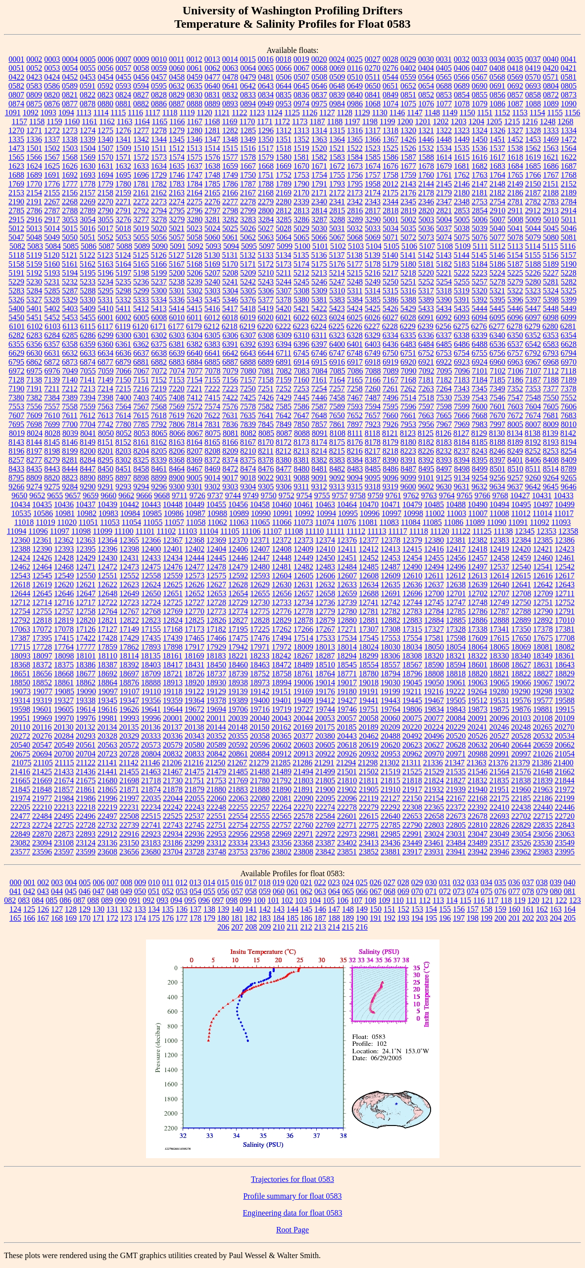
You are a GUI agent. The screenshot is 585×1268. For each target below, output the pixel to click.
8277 (34, 460)
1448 (444, 139)
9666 (144, 495)
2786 (34, 210)
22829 (521, 825)
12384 (521, 540)
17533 (325, 638)
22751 (216, 825)
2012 (390, 184)
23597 (64, 851)
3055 (105, 219)
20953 (390, 754)
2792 (141, 210)
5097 (267, 246)
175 (154, 918)
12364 (107, 540)
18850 (20, 682)
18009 (303, 647)
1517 (266, 148)
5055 (141, 237)
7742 (105, 424)
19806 (412, 709)
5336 (177, 299)
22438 (521, 807)
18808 (434, 673)
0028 (390, 59)
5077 (497, 237)
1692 (70, 175)
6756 (497, 353)
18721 (173, 673)
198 (473, 918)
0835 (284, 95)
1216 (529, 121)
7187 (533, 380)
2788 (70, 210)
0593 (123, 86)
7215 (123, 388)
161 (528, 909)
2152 (569, 184)
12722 (107, 602)
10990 (261, 513)
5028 (284, 228)
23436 (390, 843)
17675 (543, 638)
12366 (151, 540)
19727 (303, 709)
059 (265, 891)
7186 (515, 380)
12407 (260, 549)
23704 (173, 851)
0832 (230, 95)
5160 (52, 264)
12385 (543, 540)
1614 (444, 157)
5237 (159, 282)
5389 (426, 299)
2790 (105, 210)
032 (459, 882)
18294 (346, 656)
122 (561, 900)
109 (384, 900)
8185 (480, 442)
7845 (266, 424)
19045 (412, 682)
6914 (301, 362)
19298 (542, 691)
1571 (123, 157)
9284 (70, 486)
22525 (173, 816)
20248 (521, 727)
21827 (456, 780)
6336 (426, 335)
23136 (107, 843)
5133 (265, 255)
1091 (13, 112)
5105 (391, 246)
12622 (107, 584)
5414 (177, 308)
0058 (141, 68)
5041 (515, 228)
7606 (569, 406)
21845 (20, 789)
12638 (456, 584)
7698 (34, 424)
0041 (569, 59)
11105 (230, 531)
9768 (500, 495)
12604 (282, 575)
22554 (238, 816)
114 (451, 900)
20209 (390, 727)
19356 (151, 700)
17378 (543, 629)
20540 (20, 745)
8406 (533, 460)
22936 (194, 834)
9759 (376, 495)
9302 (212, 486)
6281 (568, 326)
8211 (265, 451)
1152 (502, 112)
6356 (34, 344)
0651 (390, 86)
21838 (521, 780)
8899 (159, 477)
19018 (369, 682)
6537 (515, 344)
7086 (355, 371)
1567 (52, 157)
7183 (462, 380)
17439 (173, 638)
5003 (426, 219)
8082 (248, 433)
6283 (34, 335)
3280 (194, 219)
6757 (515, 353)
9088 (301, 477)
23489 (478, 843)
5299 (141, 290)
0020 (319, 59)
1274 (88, 130)
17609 (478, 638)
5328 (52, 299)
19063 (478, 682)
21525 (412, 771)
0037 (533, 59)
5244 (284, 282)
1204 (476, 121)
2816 (355, 210)
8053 (141, 433)
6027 (390, 317)
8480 (301, 469)
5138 (354, 255)
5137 (336, 255)
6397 (319, 344)
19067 (543, 682)
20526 (478, 736)
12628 (238, 584)
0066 (284, 68)
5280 (533, 282)
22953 (216, 834)
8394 (462, 460)
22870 (42, 834)
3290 (373, 219)
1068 (373, 103)
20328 (107, 736)
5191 (16, 273)
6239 (426, 326)
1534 (444, 148)
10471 (390, 504)
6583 (551, 344)
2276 (212, 201)
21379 (520, 762)
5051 (88, 237)
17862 (129, 647)
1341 (123, 139)
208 (251, 927)
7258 (355, 388)
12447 (260, 558)
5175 (319, 264)
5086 (89, 246)
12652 (194, 593)
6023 (319, 317)
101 (273, 900)
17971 (260, 647)
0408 (497, 68)
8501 (497, 469)
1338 (70, 139)
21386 (542, 762)
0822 (88, 95)
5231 (52, 282)
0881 (123, 103)
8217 (373, 451)
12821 (107, 620)
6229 (408, 326)
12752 (565, 602)
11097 (59, 531)
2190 (16, 201)
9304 (248, 486)
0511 (372, 77)
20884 (260, 754)
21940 (478, 789)
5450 (16, 317)
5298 (123, 290)
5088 (124, 246)
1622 (569, 157)
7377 (551, 388)
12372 (282, 540)
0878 (88, 103)
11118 (418, 531)
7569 (177, 406)
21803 (303, 780)
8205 (159, 451)
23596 (42, 851)
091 (135, 900)
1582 (319, 157)
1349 (248, 139)
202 (528, 918)
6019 (248, 317)
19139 (238, 691)
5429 (408, 308)
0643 (266, 86)
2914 (569, 210)
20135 (129, 727)
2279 (266, 201)
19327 (64, 700)
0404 (426, 68)
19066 (521, 682)
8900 (177, 477)
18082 (565, 647)
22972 (325, 834)
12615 (521, 575)
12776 (282, 611)
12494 (434, 567)
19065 (499, 682)
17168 (173, 629)
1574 (177, 157)
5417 (230, 308)
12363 (86, 540)
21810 (347, 780)
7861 (337, 424)
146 (320, 909)
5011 (568, 219)
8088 (302, 433)
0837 (319, 95)
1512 (177, 148)
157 (473, 909)
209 (265, 927)
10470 (369, 504)
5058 (194, 237)
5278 (497, 282)
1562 (533, 148)
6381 (177, 344)
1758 (390, 175)
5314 (373, 290)
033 (473, 882)
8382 (319, 460)
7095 (444, 371)
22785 (390, 825)
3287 (319, 219)
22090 (303, 798)
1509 (123, 148)
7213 (88, 388)
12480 (260, 567)
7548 (533, 397)
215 (348, 927)
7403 (141, 397)
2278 (248, 201)
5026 (248, 228)
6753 (444, 353)
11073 (303, 522)
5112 (497, 246)
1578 (248, 157)
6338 (462, 335)
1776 (52, 184)
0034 (497, 59)
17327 (434, 629)
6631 (52, 353)
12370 (238, 540)
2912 (533, 210)
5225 (515, 273)
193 (403, 918)
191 (376, 918)
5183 (462, 264)
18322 (477, 656)
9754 (304, 495)
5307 (284, 290)
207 (237, 927)
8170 (266, 442)
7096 (462, 371)
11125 (482, 531)
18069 (521, 647)
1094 (66, 112)
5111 (480, 246)
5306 (266, 290)
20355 (238, 736)
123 (575, 900)
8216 (355, 451)
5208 (230, 273)
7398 (105, 397)
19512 (478, 700)
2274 (177, 201)
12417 (456, 549)
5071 (390, 237)
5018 (123, 228)
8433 (16, 469)
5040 (497, 228)
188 (334, 918)
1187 (317, 121)
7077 (195, 371)
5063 (266, 237)
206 (223, 927)
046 (85, 891)
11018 (24, 522)
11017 (564, 513)
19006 (303, 682)
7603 (515, 406)
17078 (64, 629)
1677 (408, 166)
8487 (408, 469)
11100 (124, 531)
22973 (347, 834)
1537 (497, 148)
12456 (456, 558)
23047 (478, 834)
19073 (21, 691)
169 (71, 918)
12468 (64, 567)
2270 (105, 201)
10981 (65, 513)
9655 (55, 495)
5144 (461, 255)
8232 (444, 451)
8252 (533, 451)
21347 (455, 762)
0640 (212, 86)
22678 (478, 816)
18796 (412, 673)
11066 (282, 522)
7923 (373, 424)
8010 (569, 424)
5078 (515, 237)
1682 (480, 166)
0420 (551, 68)
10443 (151, 504)
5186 (497, 264)
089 (107, 900)
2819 (408, 210)
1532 (426, 148)
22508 (129, 816)
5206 (194, 273)
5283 (16, 290)
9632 (480, 486)
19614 (86, 709)
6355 (16, 344)
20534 (565, 736)
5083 (35, 246)
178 (195, 918)
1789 (284, 184)
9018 (248, 477)
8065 (159, 433)
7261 (390, 388)
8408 (551, 460)
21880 (216, 789)
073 (459, 891)
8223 (408, 451)
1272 (52, 130)
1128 (344, 112)
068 (389, 891)
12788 (521, 611)
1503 (70, 148)
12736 (325, 602)
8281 (70, 460)
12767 (129, 611)
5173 (284, 264)
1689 (34, 175)
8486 (390, 469)
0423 (34, 77)
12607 (347, 575)
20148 (237, 727)
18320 (433, 656)
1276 (123, 130)
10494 (499, 504)
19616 (107, 709)
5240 (212, 282)
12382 (478, 540)
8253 (551, 451)
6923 (462, 362)
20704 (86, 754)
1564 (569, 148)
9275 (52, 486)
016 (237, 882)
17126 (86, 629)
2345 (408, 201)
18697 (129, 673)
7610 (52, 415)
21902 (347, 789)
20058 (369, 718)
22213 (64, 807)
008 (126, 882)
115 (465, 900)
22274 (325, 807)
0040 (551, 59)
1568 (70, 157)
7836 (230, 424)
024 (348, 882)
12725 (173, 602)
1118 (170, 112)
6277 (497, 326)
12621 (86, 584)
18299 (368, 656)
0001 (16, 59)
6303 (177, 335)
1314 (319, 130)
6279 (532, 326)
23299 (194, 843)
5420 (284, 308)
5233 (88, 282)
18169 (194, 656)
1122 (239, 112)
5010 (551, 219)
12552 (129, 575)
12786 (478, 611)
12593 (260, 575)
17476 (260, 638)
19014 (325, 682)
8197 (34, 451)
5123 (105, 255)
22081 (282, 798)
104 (315, 900)
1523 (373, 148)
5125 (140, 255)
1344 (159, 139)
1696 (141, 175)
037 (528, 882)
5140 (390, 255)
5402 (52, 308)
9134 (462, 477)
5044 (533, 228)
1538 (515, 148)
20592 (238, 745)
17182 (216, 629)
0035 (515, 59)
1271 (34, 130)
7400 (123, 397)
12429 (86, 558)
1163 (124, 121)
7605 (551, 406)
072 (445, 891)
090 (121, 900)
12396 (107, 549)
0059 (159, 68)
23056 (543, 834)
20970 (434, 754)
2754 (497, 201)
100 (259, 900)
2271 (123, 201)
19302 (564, 691)
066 (362, 891)
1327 (515, 130)
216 (362, 927)
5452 (52, 317)
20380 (325, 736)
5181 (426, 264)
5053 (123, 237)
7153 (177, 380)
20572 (129, 745)
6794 (569, 353)
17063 (20, 629)
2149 (515, 184)
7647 (301, 415)
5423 (337, 308)
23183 (151, 843)
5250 (390, 282)
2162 (159, 192)
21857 (64, 789)
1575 (194, 157)
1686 (551, 166)
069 (403, 891)
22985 (390, 834)
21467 (173, 771)
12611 (433, 575)
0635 (194, 86)
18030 (390, 647)
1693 (88, 175)
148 (348, 909)
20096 (499, 718)
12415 (412, 549)
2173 (355, 192)
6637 (141, 353)
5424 (355, 308)
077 (514, 891)
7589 (337, 406)
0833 (248, 95)
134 (154, 909)
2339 (301, 201)
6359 (88, 344)
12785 (456, 611)
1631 (105, 166)
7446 (319, 397)
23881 (390, 851)
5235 (123, 282)
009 (140, 882)
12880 (347, 620)
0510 (355, 77)
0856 (497, 95)
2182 (497, 192)
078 (528, 891)
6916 (337, 362)
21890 (282, 789)
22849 (20, 834)
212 (306, 927)
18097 (42, 656)
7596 (408, 406)
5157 (568, 255)
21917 (412, 789)
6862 (34, 362)
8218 (390, 451)
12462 (20, 567)
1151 (484, 112)
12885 (456, 620)
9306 (284, 486)
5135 (301, 255)
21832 (478, 780)
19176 (325, 691)
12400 (151, 549)
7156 (230, 380)
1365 (355, 139)
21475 (194, 771)
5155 (532, 255)
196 (445, 918)
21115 (64, 762)
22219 (107, 807)
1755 (337, 175)
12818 (42, 620)
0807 (16, 95)
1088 (533, 103)
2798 (230, 210)
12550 (86, 575)
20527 (499, 736)
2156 (70, 192)
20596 (260, 745)
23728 (194, 851)
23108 (64, 843)
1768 (569, 175)
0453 (88, 77)
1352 (301, 139)
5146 (497, 255)
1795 (355, 184)
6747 (337, 353)
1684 (515, 166)
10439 (107, 504)
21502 (369, 771)
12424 (20, 558)
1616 (480, 157)
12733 (282, 602)
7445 (301, 397)
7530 (444, 397)
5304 (230, 290)
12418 (478, 549)
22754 (238, 825)
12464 (42, 567)
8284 (88, 460)
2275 (194, 201)
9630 (444, 486)
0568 (497, 77)
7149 (105, 380)
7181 (426, 380)
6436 (390, 344)
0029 (408, 59)
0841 (373, 95)
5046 (569, 228)
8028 (52, 433)
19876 (521, 709)
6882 (159, 362)
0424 (52, 77)
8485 (373, 469)
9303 (230, 486)
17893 (151, 647)
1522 (355, 148)
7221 (194, 388)
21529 (434, 771)
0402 (408, 68)
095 (190, 900)
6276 (479, 326)
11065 (260, 522)
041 (15, 891)
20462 (369, 736)
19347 (129, 700)
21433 (64, 771)
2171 (319, 192)
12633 (347, 584)
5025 (230, 228)
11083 (389, 522)
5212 (301, 273)
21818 (412, 780)
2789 (88, 210)
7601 (497, 406)
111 (411, 900)
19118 (172, 691)
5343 (194, 299)
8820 (52, 477)
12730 (260, 602)
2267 (52, 201)
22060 (216, 798)
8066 (177, 433)
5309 (319, 290)
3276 (123, 219)
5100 (302, 246)
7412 (194, 397)
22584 (325, 816)
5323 (533, 290)
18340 (521, 656)
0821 (70, 95)
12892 (543, 620)
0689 (462, 86)
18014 (347, 647)
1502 (52, 148)
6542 (533, 344)
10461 (303, 504)
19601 (42, 709)
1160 (72, 121)
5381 (319, 299)
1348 (230, 139)
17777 (86, 647)
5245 (301, 282)
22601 (347, 816)
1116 (135, 112)
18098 (64, 656)
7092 (427, 371)
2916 (34, 219)
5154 (515, 255)
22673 (456, 816)
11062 (217, 522)
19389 (238, 700)
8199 (70, 451)
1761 (444, 175)
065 (348, 891)
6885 (212, 362)
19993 (129, 718)
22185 (521, 798)
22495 (64, 816)
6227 (372, 326)
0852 (426, 95)
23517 (499, 843)
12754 (20, 611)
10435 (42, 504)
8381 (301, 460)
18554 (369, 664)
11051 (88, 522)
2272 (141, 201)
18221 (237, 656)
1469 (551, 139)
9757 (340, 495)
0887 (177, 103)
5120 (51, 255)
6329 (373, 335)
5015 (70, 228)
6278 (515, 326)
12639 (478, 584)
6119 (122, 326)
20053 (325, 718)
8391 (408, 460)
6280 (550, 326)
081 (570, 891)
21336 (433, 762)
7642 (284, 415)
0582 (16, 86)
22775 (369, 825)
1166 (177, 121)
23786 (260, 851)
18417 (173, 664)
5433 (426, 308)
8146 (70, 442)
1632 (123, 166)
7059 (106, 371)
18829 (565, 673)
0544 (390, 77)
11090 (496, 522)
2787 (52, 210)
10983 (108, 513)
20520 (456, 736)
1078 (462, 103)
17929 (216, 647)
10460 (282, 504)
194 (417, 918)
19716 (260, 709)
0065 (266, 68)
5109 (463, 246)
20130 (63, 727)
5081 (569, 237)
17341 (499, 629)
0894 (248, 103)
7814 (194, 424)
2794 (159, 210)
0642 (248, 86)
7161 (319, 380)
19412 (325, 700)
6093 (462, 317)
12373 (303, 540)
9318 (373, 486)
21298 (368, 762)
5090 (160, 246)
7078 (213, 371)
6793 (551, 353)
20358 (260, 736)
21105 (42, 762)
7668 (480, 415)
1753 (301, 175)
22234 (151, 807)
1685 (533, 166)
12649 (129, 593)
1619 (533, 157)
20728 (129, 754)
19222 (455, 691)
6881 (141, 362)
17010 (565, 620)
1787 (248, 184)
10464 (347, 504)
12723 (129, 602)
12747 (456, 602)
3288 (337, 219)
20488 (390, 736)
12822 (129, 620)
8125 (426, 433)
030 (431, 882)
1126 (309, 112)
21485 (238, 771)
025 (362, 882)
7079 (231, 371)
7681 (551, 415)
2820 (426, 210)
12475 (151, 567)
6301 (141, 335)
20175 (325, 727)
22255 (238, 807)
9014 (212, 477)
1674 (373, 166)
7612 (88, 415)
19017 (347, 682)
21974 (20, 798)
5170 (230, 264)
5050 (70, 237)
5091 (178, 246)
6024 (337, 317)
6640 (194, 353)
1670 (301, 166)
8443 (52, 469)
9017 (230, 477)
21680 (107, 780)
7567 (141, 406)
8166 (230, 442)
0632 (177, 86)
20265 (542, 727)
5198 (141, 273)
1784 (194, 184)
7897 (355, 424)
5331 (105, 299)
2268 (70, 201)
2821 (444, 210)
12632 (325, 584)
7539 (462, 397)
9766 (482, 495)
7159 (284, 380)
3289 (355, 219)
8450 (105, 469)
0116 (354, 68)
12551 (107, 575)
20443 (347, 736)
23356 (282, 843)
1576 (212, 157)
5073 (426, 237)
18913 (173, 682)
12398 (129, 549)
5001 (390, 219)
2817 (373, 210)
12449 (303, 558)
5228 (569, 273)
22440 (543, 807)
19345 (107, 700)
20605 (325, 745)
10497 (543, 504)
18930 (216, 682)
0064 (248, 68)
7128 (16, 380)
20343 (194, 736)
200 (500, 918)
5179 (390, 264)
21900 (325, 789)
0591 (88, 86)
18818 (456, 673)
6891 (284, 362)
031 (445, 882)
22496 (86, 816)
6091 (426, 317)
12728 (216, 602)
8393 (444, 460)
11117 (397, 531)
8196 (16, 451)
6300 (123, 335)
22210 (42, 807)
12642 (543, 584)
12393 (64, 549)
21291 (324, 762)
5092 (195, 246)
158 (486, 909)
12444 (194, 558)
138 (209, 909)
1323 (462, 130)
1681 (462, 166)
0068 (319, 68)
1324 (480, 130)
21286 (302, 762)
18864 (107, 682)
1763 (480, 175)
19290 (521, 691)
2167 (248, 192)
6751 (408, 353)
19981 (107, 718)
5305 (248, 290)
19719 (282, 709)
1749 (230, 175)
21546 (478, 771)
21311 (411, 762)
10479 (412, 504)
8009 (551, 424)
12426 (42, 558)
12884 (434, 620)
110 (397, 900)
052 (168, 891)
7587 (319, 406)
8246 (497, 451)
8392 (426, 460)
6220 (265, 326)
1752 (284, 175)
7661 (408, 415)
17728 (42, 647)
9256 (497, 477)
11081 (367, 522)
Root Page (292, 1229)
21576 (521, 771)
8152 (123, 442)
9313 (337, 486)
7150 (123, 380)
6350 (515, 335)
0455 (123, 77)
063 (320, 891)
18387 (107, 664)
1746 (177, 175)
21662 (565, 771)
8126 (443, 433)
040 (570, 882)
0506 (284, 77)
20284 (64, 736)
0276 (390, 68)
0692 (515, 86)
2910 (497, 210)
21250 (215, 762)
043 (43, 891)
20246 (499, 727)
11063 (238, 522)
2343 (373, 201)
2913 (551, 210)
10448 (173, 504)
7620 (194, 415)
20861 (238, 754)
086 (65, 900)
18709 (151, 673)
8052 (124, 433)
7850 (301, 424)
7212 (70, 388)
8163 (177, 442)
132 (126, 909)
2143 (408, 184)
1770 (34, 184)
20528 (521, 736)
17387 (20, 638)
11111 (335, 531)
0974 (301, 103)
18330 (499, 656)
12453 (390, 558)
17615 (499, 638)
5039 (480, 228)
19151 (282, 691)
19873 (478, 709)
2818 (390, 210)
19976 (86, 718)
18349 (542, 656)
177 (182, 918)
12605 (303, 575)
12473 (129, 567)
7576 (230, 406)
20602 (282, 745)
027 (389, 882)
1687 (569, 166)
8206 (177, 451)
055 (209, 891)
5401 (34, 308)
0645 (301, 86)
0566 (462, 77)
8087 (284, 433)
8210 (248, 451)
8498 (462, 469)
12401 (173, 549)
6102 (35, 326)
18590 (434, 664)
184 (279, 918)
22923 (151, 834)
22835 (543, 825)
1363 (319, 139)
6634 (105, 353)
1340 (105, 139)
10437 (86, 504)
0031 (444, 59)
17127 (107, 629)
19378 (216, 700)
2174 (373, 192)
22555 (260, 816)
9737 (215, 495)
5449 (569, 308)
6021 (284, 317)
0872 (551, 95)
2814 (319, 210)
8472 (230, 469)
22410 (499, 807)
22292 (390, 807)
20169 (303, 727)
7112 (551, 371)
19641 (151, 709)
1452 (515, 139)
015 (223, 882)
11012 (521, 513)
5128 (194, 255)
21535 (456, 771)
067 (376, 891)
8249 (515, 451)
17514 (303, 638)
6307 (248, 335)
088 (93, 900)
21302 (389, 762)
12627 (216, 584)
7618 (159, 415)
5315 (390, 290)
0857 (515, 95)
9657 (73, 495)
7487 (373, 397)
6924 (480, 362)
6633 (88, 353)
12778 (303, 611)
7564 (123, 406)
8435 (34, 469)
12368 (194, 540)
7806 (177, 424)
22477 (20, 816)
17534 (347, 638)
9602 (426, 486)
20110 (20, 727)
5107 (427, 246)
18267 (303, 656)
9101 (426, 477)
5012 (16, 228)
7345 (480, 388)
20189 (368, 727)
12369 (216, 540)
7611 (69, 415)
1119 (187, 112)
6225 (336, 326)
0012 (194, 59)
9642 (533, 486)
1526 (408, 148)
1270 (16, 130)
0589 (70, 86)
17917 (194, 647)
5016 (88, 228)
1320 (408, 130)
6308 (266, 335)
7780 (123, 424)
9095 (373, 477)
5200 (177, 273)
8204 (141, 451)
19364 (194, 700)
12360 (20, 540)
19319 (42, 700)
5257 (480, 282)
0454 (105, 77)
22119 (368, 798)
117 (492, 900)
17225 (260, 629)
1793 (337, 184)
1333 (551, 130)
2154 (34, 192)
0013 (212, 59)
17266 (303, 629)
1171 (264, 121)
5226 (533, 273)
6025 (355, 317)
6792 (533, 353)
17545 (369, 638)
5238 (177, 282)
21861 (86, 789)
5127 (176, 255)
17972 (282, 647)
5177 (355, 264)
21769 (238, 780)
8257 (16, 460)
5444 (480, 308)
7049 (70, 371)
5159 (34, 264)
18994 (282, 682)
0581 (569, 77)
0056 (105, 68)
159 (500, 909)
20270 (564, 727)
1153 (520, 112)
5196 (105, 273)
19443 (390, 700)
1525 (390, 148)
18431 (194, 664)
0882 (141, 103)
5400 (16, 308)
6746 (319, 353)
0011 (176, 59)
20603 (303, 745)
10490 (478, 504)
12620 (64, 584)
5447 (533, 308)
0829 (177, 95)
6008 (159, 317)
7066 (124, 371)
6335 (408, 335)
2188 (551, 192)
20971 (456, 754)
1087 (515, 103)
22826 (499, 825)
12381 (456, 540)
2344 (390, 201)
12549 (64, 575)
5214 (337, 273)
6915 (319, 362)
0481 (266, 77)
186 (306, 918)
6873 (70, 362)
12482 (303, 567)
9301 (194, 486)
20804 (151, 754)
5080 (551, 237)
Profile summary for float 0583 (292, 1196)
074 (473, 891)
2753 (480, 201)
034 (486, 882)
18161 (172, 656)
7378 (569, 388)
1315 (337, 130)
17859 (107, 647)
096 (204, 900)
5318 (444, 290)
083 (24, 900)
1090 (569, 103)
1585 (373, 157)
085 (51, 900)
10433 (564, 495)
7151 (141, 380)
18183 (216, 656)
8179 (390, 442)
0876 (52, 103)
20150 (259, 727)
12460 (543, 558)
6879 (123, 362)
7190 (16, 388)
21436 (86, 771)
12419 (499, 549)
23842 (325, 851)
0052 (34, 68)
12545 (42, 575)
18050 (434, 647)
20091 (478, 718)
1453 (533, 139)
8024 (35, 433)
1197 (352, 121)
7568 (159, 406)
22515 (151, 816)
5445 (497, 308)
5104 (374, 246)
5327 (34, 299)
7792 (159, 424)
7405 (159, 397)
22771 (347, 825)
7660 (390, 415)
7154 (194, 380)
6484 (426, 344)
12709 (543, 593)
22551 (216, 816)
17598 (456, 638)
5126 (158, 255)
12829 (282, 620)
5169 (212, 264)
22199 (565, 798)
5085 (71, 246)
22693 (499, 816)
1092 (31, 112)
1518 (284, 148)
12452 (369, 558)
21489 (282, 771)
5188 (533, 264)
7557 (52, 406)
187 (320, 918)
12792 (20, 620)
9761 (393, 495)
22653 (412, 816)
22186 (543, 798)
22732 (107, 825)
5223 (480, 273)
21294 (346, 762)
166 (29, 918)
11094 (16, 531)
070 (417, 891)
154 (431, 909)
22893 (86, 834)
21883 (238, 789)
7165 (355, 380)
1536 (480, 148)
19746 (347, 709)
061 (292, 891)
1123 (257, 112)
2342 (355, 201)
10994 (326, 513)
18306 (390, 656)
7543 (480, 397)
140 (237, 909)
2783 (551, 201)
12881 (369, 620)
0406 (462, 68)
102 (287, 900)
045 (71, 891)
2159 (123, 192)
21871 (129, 789)
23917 (412, 851)
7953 (408, 424)
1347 (212, 139)
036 (514, 882)
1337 (52, 139)
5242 (248, 282)
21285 (281, 762)
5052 (105, 237)
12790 (543, 611)
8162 (159, 442)
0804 (551, 86)
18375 (64, 664)
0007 (123, 59)
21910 (390, 789)
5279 (515, 282)
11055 (152, 522)
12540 (521, 567)
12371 (260, 540)
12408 (282, 549)
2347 (444, 201)
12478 (216, 567)
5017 (105, 228)
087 (79, 900)
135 (168, 909)
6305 (212, 335)
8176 (355, 442)
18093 (21, 656)
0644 (284, 86)
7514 (408, 397)
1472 (569, 139)
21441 (107, 771)
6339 (480, 335)
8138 (532, 433)
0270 (373, 68)
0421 (569, 68)
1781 (141, 184)
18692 (107, 673)
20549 (64, 745)
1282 (230, 130)
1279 (177, 130)
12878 (303, 620)
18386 (86, 664)
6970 (569, 362)
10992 (304, 513)
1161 (89, 121)
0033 (480, 59)
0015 (248, 59)
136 (182, 909)
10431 (542, 495)
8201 (105, 451)
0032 (462, 59)
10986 (174, 513)
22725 (64, 825)
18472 (282, 664)
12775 (260, 611)
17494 (282, 638)
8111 (355, 433)
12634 (369, 584)
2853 (462, 210)
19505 (456, 700)
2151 (551, 184)
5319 (462, 290)
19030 (390, 682)
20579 (173, 745)
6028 (408, 317)
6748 (355, 353)
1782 (159, 184)
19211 (412, 691)
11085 (431, 522)
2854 (480, 210)
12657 (303, 593)
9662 (126, 495)
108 (370, 900)
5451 (34, 317)
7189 (569, 380)
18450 (216, 664)
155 (445, 909)
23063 (565, 834)
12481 (282, 567)
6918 (373, 362)
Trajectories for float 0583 (292, 1179)
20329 (129, 736)
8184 (462, 442)
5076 (480, 237)
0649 (355, 86)
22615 (369, 816)
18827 (543, 673)
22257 (260, 807)
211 (292, 927)
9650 (19, 495)
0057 (123, 68)
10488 (456, 504)
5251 (408, 282)
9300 (177, 486)
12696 (412, 593)
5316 (408, 290)
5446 (515, 308)
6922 (444, 362)
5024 (212, 228)
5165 (141, 264)
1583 (337, 157)
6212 (212, 326)
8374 (230, 460)
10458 (260, 504)
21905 (369, 789)
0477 (212, 77)
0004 (70, 59)
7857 (319, 424)
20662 (565, 745)
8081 (231, 433)
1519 (301, 148)
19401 (282, 700)
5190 (569, 264)
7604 (533, 406)
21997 (129, 798)
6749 (373, 353)
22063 (238, 798)
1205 (494, 121)
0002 (34, 59)
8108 (337, 433)
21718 (151, 780)
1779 (105, 184)
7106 (516, 371)
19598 (20, 709)
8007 (533, 424)
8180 (408, 442)
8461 (159, 469)
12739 (347, 602)
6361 (123, 344)
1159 (54, 121)
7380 (16, 397)
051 (154, 891)
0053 (52, 68)
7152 (159, 380)
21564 (499, 771)
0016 (266, 59)
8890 (88, 477)
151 (389, 909)
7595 (390, 406)
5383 (337, 299)
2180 (462, 192)
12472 (107, 567)
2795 (177, 210)
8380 (284, 460)
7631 (230, 415)
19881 (543, 709)
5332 (123, 299)
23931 (434, 851)
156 (459, 909)
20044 (303, 718)
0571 (551, 77)
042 (29, 891)
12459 (521, 558)
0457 (159, 77)
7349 (497, 388)
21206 (172, 762)
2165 (212, 192)
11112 (355, 531)
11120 (439, 531)
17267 (325, 629)
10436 (64, 504)
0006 (105, 59)
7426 (266, 397)
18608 (499, 664)
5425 (373, 308)
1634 (159, 166)
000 (15, 882)
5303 (212, 290)
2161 (141, 192)
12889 (521, 620)
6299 (105, 335)
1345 (177, 139)
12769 (173, 611)
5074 (444, 237)
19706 (238, 709)
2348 (462, 201)
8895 (105, 477)
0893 (230, 103)
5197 (123, 273)
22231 (129, 807)
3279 (177, 219)
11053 (109, 522)
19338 (86, 700)
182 (251, 918)
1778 (88, 184)
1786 (230, 184)
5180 (408, 264)
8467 (194, 469)
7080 (248, 371)
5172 (266, 264)
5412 (141, 308)
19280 (499, 691)
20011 (216, 718)
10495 (521, 504)
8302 (123, 460)
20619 (369, 745)
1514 (212, 148)
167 (43, 918)
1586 (390, 157)
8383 (337, 460)
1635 (177, 166)
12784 (434, 611)
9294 (141, 486)
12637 (434, 584)
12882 (390, 620)
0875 (34, 103)
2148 (497, 184)
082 (10, 900)
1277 (141, 130)
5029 (301, 228)
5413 (159, 308)
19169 (303, 691)
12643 (565, 584)
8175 (337, 442)
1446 (426, 139)
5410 (105, 308)
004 (71, 882)
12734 (303, 602)
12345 (525, 531)
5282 (569, 282)
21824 (434, 780)
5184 (480, 264)
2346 (426, 201)
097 (218, 900)
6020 (266, 317)
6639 (177, 353)
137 (195, 909)
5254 (444, 282)
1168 (212, 121)
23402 (347, 843)
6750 (390, 353)
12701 (456, 593)
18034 (412, 647)
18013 (325, 647)
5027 (266, 228)
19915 (565, 709)
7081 (266, 371)
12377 (369, 540)
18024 (369, 647)
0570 (533, 77)
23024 (434, 834)
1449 (462, 139)
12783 (412, 611)
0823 (105, 95)
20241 (477, 727)
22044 (173, 798)
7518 (426, 397)
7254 (319, 388)
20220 (412, 727)
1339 (88, 139)
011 (167, 882)
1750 (248, 175)
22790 (412, 825)
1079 (480, 103)
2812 (284, 210)
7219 (159, 388)
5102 (338, 246)
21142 (128, 762)
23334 (238, 843)
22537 (194, 816)
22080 (260, 798)
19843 (456, 709)
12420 (521, 549)
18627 (521, 664)
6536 (497, 344)
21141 (107, 762)
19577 (543, 700)
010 (154, 882)
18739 (238, 673)
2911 (515, 210)
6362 (141, 344)
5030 (319, 228)
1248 (547, 121)
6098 (551, 317)
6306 (230, 335)
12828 (260, 620)
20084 (456, 718)
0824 (123, 95)
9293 (123, 486)
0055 (88, 68)
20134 (107, 727)
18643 (565, 664)
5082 (17, 246)
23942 (478, 851)
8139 (550, 433)
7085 (337, 371)
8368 (177, 460)
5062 (248, 237)
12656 (282, 593)
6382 (194, 344)
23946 (499, 851)
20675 (20, 754)
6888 (248, 362)
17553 (390, 638)
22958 (260, 834)
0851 (408, 95)
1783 (177, 184)
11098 (81, 531)
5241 (230, 282)
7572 (194, 406)
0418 (515, 68)
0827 (141, 95)
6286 (88, 335)
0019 (301, 59)
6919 (390, 362)
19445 (412, 700)
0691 (497, 86)
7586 (301, 406)
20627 (434, 745)
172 (112, 918)
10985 (152, 513)
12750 (521, 602)
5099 (284, 246)
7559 (88, 406)
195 (431, 918)
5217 (390, 273)
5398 (551, 299)
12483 (325, 567)
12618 (20, 584)
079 (542, 891)
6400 (337, 344)
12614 (499, 575)
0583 (34, 86)
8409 (569, 460)
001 (29, 882)
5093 (213, 246)
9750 (269, 495)
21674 (64, 780)
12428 (64, 558)
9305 (266, 486)
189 (348, 918)
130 (98, 909)
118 (506, 900)
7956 (426, 424)
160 (514, 909)
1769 (16, 184)
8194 (569, 442)
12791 (565, 611)
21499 (325, 771)
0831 (212, 95)
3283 (248, 219)
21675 (86, 780)
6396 (301, 344)
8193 (551, 442)
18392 (129, 664)
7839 (248, 424)
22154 (434, 798)
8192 (533, 442)
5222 (462, 273)
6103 (52, 326)
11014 (542, 513)
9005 (194, 477)
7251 (266, 388)
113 (438, 900)
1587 (408, 157)
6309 (284, 335)
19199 (390, 691)
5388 (408, 299)
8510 (515, 469)
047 (98, 891)
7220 (177, 388)
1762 (462, 175)
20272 (20, 736)
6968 (551, 362)
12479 (238, 567)
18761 (303, 673)
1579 (266, 157)
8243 (480, 451)
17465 (194, 638)
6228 (390, 326)
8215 (337, 451)
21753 (216, 780)
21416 (20, 771)
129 (85, 909)
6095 (497, 317)
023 (334, 882)
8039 (70, 433)
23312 (216, 843)
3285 (284, 219)
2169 (284, 192)
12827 (238, 620)
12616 (543, 575)
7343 (462, 388)
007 (112, 882)
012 (182, 882)
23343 (260, 843)
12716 (64, 602)
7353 (533, 388)
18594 (456, 664)
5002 (408, 219)
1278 (159, 130)
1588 (426, 157)
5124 (123, 255)
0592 (105, 86)
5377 (266, 299)
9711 (179, 495)
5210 (266, 273)
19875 (499, 709)
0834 (266, 95)
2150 (533, 184)
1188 (334, 121)
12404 (216, 549)
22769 (325, 825)
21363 (477, 762)
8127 (461, 433)
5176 (337, 264)
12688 (369, 593)
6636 (123, 353)
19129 (216, 691)
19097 (108, 691)
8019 (17, 433)
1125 (291, 112)
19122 (194, 691)
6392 (248, 344)
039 (556, 882)
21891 (303, 789)
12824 (173, 620)
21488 (260, 771)
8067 (195, 433)
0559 (408, 77)
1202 (440, 121)
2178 (426, 192)
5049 (52, 237)
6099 (569, 317)
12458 (499, 558)
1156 (572, 112)
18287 (325, 656)
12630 (282, 584)
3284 (266, 219)
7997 (497, 424)
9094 (355, 477)
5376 (248, 299)
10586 (43, 513)
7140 (70, 380)
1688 (16, 175)
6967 (533, 362)
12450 (325, 558)
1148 (432, 112)
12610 (412, 575)
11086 (453, 522)
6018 (230, 317)
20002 (194, 718)
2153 (16, 192)
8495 (426, 469)
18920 (194, 682)
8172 (284, 442)
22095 (325, 798)
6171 (158, 326)
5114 (532, 246)
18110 (107, 656)
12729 (238, 602)
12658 (325, 593)
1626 (70, 166)
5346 (230, 299)
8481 (319, 469)
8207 (194, 451)
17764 (64, 647)
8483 (355, 469)
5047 (16, 237)
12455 (434, 558)
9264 (551, 477)
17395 (42, 638)
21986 (86, 798)
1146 (397, 112)
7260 (373, 388)
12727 (194, 602)
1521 (337, 148)
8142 (568, 433)
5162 (88, 264)
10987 (195, 513)
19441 (369, 700)
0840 (355, 95)
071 (431, 891)
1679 (444, 166)
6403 (373, 344)
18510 (325, 664)
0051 (16, 68)
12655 (260, 593)
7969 (462, 424)
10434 (20, 504)
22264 (282, 807)
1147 (414, 112)
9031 (284, 477)
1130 (379, 112)
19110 (151, 691)
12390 (42, 549)
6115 (88, 326)
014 (209, 882)
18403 (151, 664)
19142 (260, 691)
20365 (282, 736)
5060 (212, 237)
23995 (565, 851)
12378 (390, 540)
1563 (551, 148)
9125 (444, 477)
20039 (238, 718)
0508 (319, 77)
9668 (162, 495)
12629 (260, 584)
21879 (194, 789)
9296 (159, 486)
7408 (177, 397)
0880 (105, 103)
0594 (141, 86)
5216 (373, 273)
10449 (194, 504)
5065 (301, 237)
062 (306, 891)
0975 (319, 103)
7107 (533, 371)
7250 (248, 388)
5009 (533, 219)
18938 (238, 682)
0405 (444, 68)
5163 (105, 264)
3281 (212, 219)
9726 (197, 495)
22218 (86, 807)
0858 (533, 95)
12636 (412, 584)
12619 (42, 584)
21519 (390, 771)
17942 (238, 647)
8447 (88, 469)
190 (362, 918)
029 (417, 882)
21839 (543, 780)
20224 (433, 727)
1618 (515, 157)
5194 (70, 273)
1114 (101, 112)
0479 (248, 77)
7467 (355, 397)
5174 (301, 264)
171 (98, 918)
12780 (347, 611)
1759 (408, 175)
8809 (34, 477)
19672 (194, 709)
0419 (533, 68)
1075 (408, 103)
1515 (230, 148)
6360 (105, 344)
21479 (216, 771)
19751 (369, 709)
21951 (499, 789)
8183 (444, 442)
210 (279, 927)
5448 (551, 308)
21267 (237, 762)
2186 (515, 192)
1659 (230, 166)
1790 (301, 184)
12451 (347, 558)
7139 (52, 380)
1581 (301, 157)
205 (570, 918)
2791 (123, 210)
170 (85, 918)
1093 (48, 112)
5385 (373, 299)
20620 (390, 745)
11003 (456, 513)
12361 (42, 540)
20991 (499, 754)
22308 (412, 807)
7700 (70, 424)
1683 (497, 166)
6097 (533, 317)
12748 (478, 602)
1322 (444, 130)
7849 (284, 424)
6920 (408, 362)
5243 (266, 282)
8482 (337, 469)
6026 (373, 317)
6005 (141, 317)
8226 (426, 451)
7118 (568, 371)
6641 (212, 353)
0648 (337, 86)
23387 (325, 843)
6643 (248, 353)
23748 (216, 851)
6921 (426, 362)
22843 (565, 825)
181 (237, 918)
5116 (568, 246)
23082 (20, 843)
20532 (543, 736)
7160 (301, 380)
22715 (543, 816)
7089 (391, 371)
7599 (462, 406)
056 (223, 891)
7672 (515, 415)
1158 (37, 121)
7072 (159, 371)
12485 (369, 567)
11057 (174, 522)
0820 (52, 95)
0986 (355, 103)
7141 (88, 380)
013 (195, 882)
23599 (86, 851)
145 (306, 909)
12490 (412, 567)
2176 (408, 192)
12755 (42, 611)
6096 (515, 317)
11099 (102, 531)
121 (547, 900)
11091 (518, 522)
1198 (370, 121)
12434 (173, 558)
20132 (85, 727)
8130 (497, 433)
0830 (194, 95)
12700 (434, 593)
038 (542, 882)
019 (279, 882)
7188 (551, 380)
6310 (301, 335)
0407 (480, 68)
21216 (193, 762)
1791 (319, 184)
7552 (569, 397)
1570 (105, 157)
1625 (52, 166)
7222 (212, 388)
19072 (565, 682)
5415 (194, 308)
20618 (347, 745)
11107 (272, 531)
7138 (34, 380)
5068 (355, 237)
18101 (86, 656)
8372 (212, 460)
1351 (284, 139)
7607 (16, 415)
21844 (565, 780)
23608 (107, 851)
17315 (412, 629)
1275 (105, 130)
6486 (462, 344)
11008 (499, 513)
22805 (456, 825)
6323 (337, 335)
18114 (129, 656)
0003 (52, 59)
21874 (151, 789)
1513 (194, 148)
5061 (230, 237)
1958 (373, 184)
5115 (550, 246)
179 (209, 918)
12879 (325, 620)
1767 (551, 175)
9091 (319, 477)
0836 (301, 95)
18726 (194, 673)
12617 (565, 575)
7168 (408, 380)
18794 (390, 673)
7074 (177, 371)
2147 (480, 184)
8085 (266, 433)
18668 (64, 673)
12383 (499, 540)
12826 (216, 620)
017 (251, 882)
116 (479, 900)
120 (533, 900)
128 (71, 909)
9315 (355, 486)
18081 (543, 647)
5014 (52, 228)
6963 (515, 362)
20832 (173, 754)
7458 (337, 397)
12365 (129, 540)
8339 (159, 460)
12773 (216, 611)
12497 (478, 567)
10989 (239, 513)
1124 (274, 112)
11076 (346, 522)
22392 (478, 807)
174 (140, 918)
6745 (301, 353)
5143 (443, 255)
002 (43, 882)
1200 (405, 121)
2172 (337, 192)
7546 (497, 397)
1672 (337, 166)
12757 (64, 611)
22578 (303, 816)
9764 (447, 495)
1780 (123, 184)
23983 (543, 851)
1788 (266, 184)
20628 (456, 745)
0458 (177, 77)
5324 (551, 290)
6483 (408, 344)
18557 (390, 664)
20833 (194, 754)
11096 (38, 531)
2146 (462, 184)
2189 (569, 192)
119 (519, 900)
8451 (123, 469)
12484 (347, 567)
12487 (390, 567)
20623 (412, 745)
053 (182, 891)
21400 (564, 762)
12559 (173, 575)
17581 (434, 638)
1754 (319, 175)
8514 (551, 469)
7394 (88, 397)
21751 (194, 780)
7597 (426, 406)
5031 (337, 228)
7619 (177, 415)
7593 (355, 406)
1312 (284, 130)
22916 (129, 834)
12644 (20, 593)
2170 (301, 192)
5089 (142, 246)
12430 (107, 558)
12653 (216, 593)
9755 (322, 495)
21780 (260, 780)
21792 (282, 780)
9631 (462, 486)
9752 (286, 495)
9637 (515, 486)
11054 (131, 522)
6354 (569, 335)
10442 (129, 504)
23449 (412, 843)
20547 (42, 745)
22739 (129, 825)
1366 (373, 139)
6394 (284, 344)
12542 (565, 567)
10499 (565, 504)
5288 (88, 290)
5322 (515, 290)
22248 (216, 807)
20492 (412, 736)
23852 (369, 851)
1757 (373, 175)
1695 (123, 175)
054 (195, 891)
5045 (551, 228)
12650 (151, 593)
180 (223, 918)
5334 (159, 299)
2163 (177, 192)
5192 (34, 273)
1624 (34, 166)
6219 (247, 326)
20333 (151, 736)
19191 (369, 691)
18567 (412, 664)
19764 (390, 709)
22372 (456, 807)
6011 (194, 317)
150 (376, 909)
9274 (34, 486)
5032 (355, 228)
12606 (325, 575)
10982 (87, 513)
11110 (314, 531)
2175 (390, 192)
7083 (302, 371)
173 (126, 918)
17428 (107, 638)
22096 (347, 798)
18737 (216, 673)
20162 (281, 727)
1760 (426, 175)
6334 (390, 335)
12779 (325, 611)
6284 (52, 335)
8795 (16, 477)
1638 (212, 166)
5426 (390, 308)
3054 (88, 219)
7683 (569, 415)
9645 (551, 486)
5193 (52, 273)
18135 (150, 656)
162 (542, 909)
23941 (456, 851)
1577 (230, 157)
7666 (462, 415)
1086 (497, 103)
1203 (458, 121)
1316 (355, 130)
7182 (444, 380)
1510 (141, 148)
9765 (465, 495)
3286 (301, 219)
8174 (319, 442)
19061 (456, 682)
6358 (70, 344)
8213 (301, 451)
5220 (426, 273)
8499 (480, 469)
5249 (373, 282)
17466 (216, 638)
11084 (410, 522)
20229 (455, 727)
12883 (412, 620)
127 (57, 909)
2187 (533, 192)
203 (542, 918)
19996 (151, 718)
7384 (52, 397)
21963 (543, 789)
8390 (390, 460)
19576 (521, 700)
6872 (52, 362)
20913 (303, 754)
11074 (324, 522)
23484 (456, 843)
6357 (52, 344)
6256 (443, 326)
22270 (303, 807)
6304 (194, 335)
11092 (539, 522)
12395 (86, 549)
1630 (88, 166)
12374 (325, 540)
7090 (409, 371)
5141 (408, 255)
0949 (266, 103)
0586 (52, 86)
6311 (319, 335)
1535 (462, 148)
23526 (521, 843)
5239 (194, 282)
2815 (337, 210)
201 (514, 918)
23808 (303, 851)
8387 (373, 460)
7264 (444, 388)
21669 (42, 780)
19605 (64, 709)
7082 (284, 371)
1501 (34, 148)
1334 (569, 130)
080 (556, 891)
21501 (347, 771)
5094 (231, 246)
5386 (390, 299)
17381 (565, 629)
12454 (412, 558)
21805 (325, 780)
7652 (355, 415)
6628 (569, 344)
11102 (166, 531)
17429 (129, 638)
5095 (249, 246)
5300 (159, 290)
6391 (230, 344)
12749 (499, 602)
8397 (497, 460)
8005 (515, 424)
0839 (337, 95)
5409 (88, 308)
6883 (177, 362)
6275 (461, 326)
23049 (499, 834)
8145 (52, 442)
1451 (497, 139)
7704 (88, 424)
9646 (569, 486)
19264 (477, 691)
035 (500, 882)
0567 (480, 77)
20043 (282, 718)
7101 (480, 371)
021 (306, 882)
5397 (533, 299)
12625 (173, 584)
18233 (259, 656)
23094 (42, 843)
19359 (173, 700)
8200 (88, 451)
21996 (107, 798)
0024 (337, 59)
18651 (20, 673)
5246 (319, 282)
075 (486, 891)
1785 (212, 184)
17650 (521, 638)
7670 (497, 415)
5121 (69, 255)
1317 (373, 130)
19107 (130, 691)
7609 (34, 415)
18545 (347, 664)
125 (29, 909)
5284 (34, 290)
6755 (480, 353)
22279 (369, 807)
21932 (434, 789)
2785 (16, 210)
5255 (462, 282)
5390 (444, 299)
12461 (565, 558)
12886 (478, 620)
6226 (354, 326)
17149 (129, 629)
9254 (480, 477)
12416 (434, 549)
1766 (533, 175)
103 (301, 900)
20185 (346, 727)
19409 (303, 700)
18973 (260, 682)
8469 (212, 469)
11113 (376, 531)
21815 (390, 780)
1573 (159, 157)
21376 (498, 762)
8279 (52, 460)
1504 (88, 148)
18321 (455, 656)
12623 (129, 584)
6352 (533, 335)
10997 (391, 513)
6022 (301, 317)
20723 (107, 754)
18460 (238, 664)
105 (329, 900)
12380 (434, 540)
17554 (412, 638)
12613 (478, 575)
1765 (515, 175)
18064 (478, 647)
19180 (347, 691)
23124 (86, 843)
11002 (434, 513)
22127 (390, 798)
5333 (141, 299)
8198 (52, 451)
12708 (521, 593)
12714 (42, 602)
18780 (369, 673)
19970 (64, 718)
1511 (158, 148)
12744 (412, 602)
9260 (533, 477)
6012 (212, 317)
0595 (159, 86)
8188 (497, 442)
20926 (347, 754)
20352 (216, 736)
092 (148, 900)
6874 (88, 362)
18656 (42, 673)
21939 (456, 789)
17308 (390, 629)
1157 (19, 121)
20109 (565, 718)
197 (459, 918)
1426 (408, 139)
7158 (266, 380)
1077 (444, 103)
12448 (282, 558)
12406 (238, 549)
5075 (462, 237)
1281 (212, 130)
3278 (159, 219)
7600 (480, 406)
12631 (303, 584)
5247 (337, 282)
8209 (230, 451)
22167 (456, 798)
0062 (212, 68)
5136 (319, 255)
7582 (266, 406)
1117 (152, 112)
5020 (159, 228)
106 (342, 900)
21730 (173, 780)
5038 (462, 228)
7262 (408, 388)
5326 (16, 299)
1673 (355, 166)
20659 (543, 745)
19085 (64, 691)
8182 (426, 442)
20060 (390, 718)
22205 (20, 807)
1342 (141, 139)
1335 (16, 139)
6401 (355, 344)
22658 (434, 816)
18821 (499, 673)
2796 (194, 210)
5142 (426, 255)
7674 (533, 415)
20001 (173, 718)
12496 (456, 567)
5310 (337, 290)
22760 (303, 825)
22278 (347, 807)
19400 (260, 700)
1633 (141, 166)
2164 (194, 192)
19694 (216, 709)
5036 (426, 228)
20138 (194, 727)
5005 (462, 219)
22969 (282, 834)
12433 (151, 558)
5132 (247, 255)
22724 (42, 825)
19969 (42, 718)
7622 (212, 415)
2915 (16, 219)
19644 (173, 709)
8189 (515, 442)
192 (389, 918)
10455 (216, 504)
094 (176, 900)
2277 (230, 201)
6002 (123, 317)
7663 (426, 415)
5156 (550, 255)
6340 (497, 335)
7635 (248, 415)
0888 (194, 103)
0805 (569, 86)
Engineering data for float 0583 (292, 1213)
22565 (282, 816)
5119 (34, 255)
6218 (230, 326)
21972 (565, 789)
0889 (212, 103)
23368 (303, 843)
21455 (129, 771)
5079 (533, 237)
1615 (462, 157)
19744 (325, 709)
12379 (412, 540)
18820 (478, 673)
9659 (90, 495)
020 (292, 882)
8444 (70, 469)
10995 (348, 513)
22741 (151, 825)
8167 (248, 442)
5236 (141, 282)
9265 (569, 477)
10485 (434, 504)
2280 (284, 201)
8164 (194, 442)
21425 (42, 771)
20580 (194, 745)
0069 (337, 68)
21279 (259, 762)
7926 (390, 424)
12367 (173, 540)
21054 (565, 754)
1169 (229, 121)
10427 (520, 495)
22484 (42, 816)
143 (279, 909)
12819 (64, 620)
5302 (194, 290)
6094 (480, 317)
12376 (347, 540)
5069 (373, 237)
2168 (266, 192)
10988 (217, 513)
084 (38, 900)
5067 (337, 237)
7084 (320, 371)
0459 (194, 77)
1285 (248, 130)
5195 (88, 273)
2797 (212, 210)
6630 (34, 353)
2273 (159, 201)
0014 (230, 59)
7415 (212, 397)
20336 (173, 736)
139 (223, 909)
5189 (551, 264)
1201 (423, 121)
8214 (319, 451)
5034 (390, 228)
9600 (408, 486)
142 (265, 909)
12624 (151, 584)
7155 (212, 380)
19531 (499, 700)
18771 (347, 673)
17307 (369, 629)
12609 (390, 575)
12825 (194, 620)
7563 (105, 406)
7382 (34, 397)
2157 (88, 192)
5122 (87, 255)
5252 (426, 282)
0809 (34, 95)
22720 (565, 816)
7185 (497, 380)
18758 (282, 673)
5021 (177, 228)
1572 (141, 157)
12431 (129, 558)
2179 (444, 192)
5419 (266, 308)
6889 (266, 362)
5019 (141, 228)
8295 (105, 460)
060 (279, 891)
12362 (64, 540)
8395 (480, 460)
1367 (390, 139)
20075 (412, 718)
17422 (86, 638)
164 (570, 909)
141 (251, 909)
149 (362, 909)
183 (265, 918)
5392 (480, 299)
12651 (173, 593)
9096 (390, 477)
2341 (337, 201)
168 (57, 918)
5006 (480, 219)
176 (168, 918)
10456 (238, 504)
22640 (390, 816)
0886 (159, 103)
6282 (16, 335)
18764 (325, 673)
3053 (70, 219)
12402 (194, 549)
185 (292, 918)
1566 (34, 157)
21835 (499, 780)
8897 (123, 477)
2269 (88, 201)
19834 (434, 709)
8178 (373, 442)
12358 (568, 531)
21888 (260, 789)
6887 (230, 362)
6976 (52, 371)
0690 (480, 86)
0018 (284, 59)
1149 (449, 112)
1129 (362, 112)
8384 (355, 460)
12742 (390, 602)
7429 (284, 397)
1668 (266, 166)
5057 (177, 237)
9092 (337, 477)
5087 (106, 246)
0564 (426, 77)
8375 (248, 460)
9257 (515, 477)
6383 (212, 344)
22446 (565, 807)
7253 (301, 388)
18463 (260, 664)
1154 (537, 112)
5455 (88, 317)
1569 (88, 157)
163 (556, 909)
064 (334, 891)
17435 (151, 638)
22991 (412, 834)
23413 (369, 843)
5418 (248, 308)
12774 (238, 611)
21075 (21, 762)
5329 (70, 299)
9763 (429, 495)
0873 (569, 95)
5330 (88, 299)
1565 (16, 157)
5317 (426, 290)
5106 (409, 246)
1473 (16, 148)
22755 (260, 825)
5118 (16, 255)
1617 (497, 157)
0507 (301, 77)
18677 (86, 673)
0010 (159, 59)
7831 (212, 424)
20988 (478, 754)
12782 (390, 611)
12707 (499, 593)
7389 (70, 397)
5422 (319, 308)
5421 (301, 308)
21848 (42, 789)
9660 (108, 495)
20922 (325, 754)
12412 (369, 549)
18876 (129, 682)
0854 (462, 95)
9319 (390, 486)
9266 (16, 486)
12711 (564, 593)
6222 (283, 326)
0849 (390, 95)
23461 (434, 843)
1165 (159, 121)
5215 (355, 273)
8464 (177, 469)
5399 (569, 299)
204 (556, 918)
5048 (34, 237)
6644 (266, 353)
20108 (543, 718)
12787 (499, 611)
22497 (107, 816)
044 (57, 891)
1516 (248, 148)
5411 (123, 308)
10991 (282, 513)
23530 (543, 843)
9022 (266, 477)
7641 (266, 415)
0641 (230, 86)
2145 (444, 184)
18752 (260, 673)
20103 (521, 718)
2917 (52, 219)
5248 (355, 282)
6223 (301, 326)
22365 (434, 807)
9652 (37, 495)
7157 (248, 380)
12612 (456, 575)
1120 (204, 112)
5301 (177, 290)
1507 (105, 148)
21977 (42, 798)
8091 (320, 433)
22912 (107, 834)
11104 (208, 531)
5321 (497, 290)
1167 (194, 121)
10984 (130, 513)
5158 (16, 264)
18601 (478, 664)
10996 (370, 513)
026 (376, 882)
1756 (355, 175)
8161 (141, 442)
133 (140, 909)
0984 (337, 103)
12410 (325, 549)
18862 (86, 682)
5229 (16, 282)
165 (15, 918)
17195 (238, 629)
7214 (105, 388)
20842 (216, 754)
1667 (248, 166)
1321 (426, 130)
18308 (412, 656)
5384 (355, 299)
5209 (248, 273)
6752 (426, 353)
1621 (551, 157)
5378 (284, 299)
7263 (426, 388)
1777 (70, 184)
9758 (358, 495)
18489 (303, 664)
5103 (356, 246)
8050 (106, 433)
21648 (543, 771)
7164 (337, 380)
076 (500, 891)
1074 (390, 103)
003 (57, 882)
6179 (194, 326)
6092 (444, 317)
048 (112, 891)
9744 (233, 495)
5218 (408, 273)
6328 (355, 335)
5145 (479, 255)
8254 (569, 451)
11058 (195, 522)
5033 (373, 228)
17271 (347, 629)
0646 (319, 86)
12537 (499, 567)
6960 (497, 362)
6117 (105, 326)
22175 (499, 798)
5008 (515, 219)
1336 (34, 139)
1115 (118, 112)
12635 (390, 584)
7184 (480, 380)
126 (43, 909)
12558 (151, 575)
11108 (293, 531)
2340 (319, 201)
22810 (478, 825)
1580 (284, 157)
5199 (159, 273)
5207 (212, 273)
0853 (444, 95)
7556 (34, 406)
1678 (426, 166)
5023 (194, 228)
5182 (444, 264)
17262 (282, 629)
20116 (41, 727)
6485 (444, 344)
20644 (521, 745)
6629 (16, 353)
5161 (70, 264)
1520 (319, 148)
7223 (230, 388)
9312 (319, 486)
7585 (284, 406)
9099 (408, 477)
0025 (355, 59)
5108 (445, 246)
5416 (212, 308)
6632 (70, 353)
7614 (123, 415)
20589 (216, 745)
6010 (177, 317)
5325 (569, 290)
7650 (337, 415)
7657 (373, 415)
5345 (212, 299)
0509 (337, 77)
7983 (480, 424)
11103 (187, 531)
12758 (86, 611)
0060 (177, 68)
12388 (20, 549)
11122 (461, 531)
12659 (347, 593)
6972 (17, 371)
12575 (216, 575)
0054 (70, 68)
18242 (281, 656)
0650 (373, 86)
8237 (462, 451)
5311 (354, 290)
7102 (498, 371)
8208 (212, 451)
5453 (70, 317)
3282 (230, 219)
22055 (194, 798)
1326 (497, 130)
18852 (42, 682)
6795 (16, 362)
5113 (515, 246)
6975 (35, 371)
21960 (521, 789)
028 (403, 882)
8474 (248, 469)
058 (251, 891)
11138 (503, 531)
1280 (194, 130)
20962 (412, 754)
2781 (515, 201)
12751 (543, 602)
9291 (105, 486)
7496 (390, 397)
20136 (150, 727)
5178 (373, 264)
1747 (194, 175)
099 (245, 900)
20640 (499, 745)
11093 (561, 522)
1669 (284, 166)
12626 (194, 584)
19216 (433, 691)
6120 (140, 326)
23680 (151, 851)
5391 (462, 299)
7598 (444, 406)
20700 (64, 754)
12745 (434, 602)
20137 (172, 727)
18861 (64, 682)
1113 (84, 112)
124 (15, 909)
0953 (284, 103)
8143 (16, 442)
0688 (444, 86)
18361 (564, 656)
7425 (248, 397)
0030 (426, 59)
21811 (368, 780)
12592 (238, 575)
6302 (159, 335)
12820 (86, 620)
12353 (546, 531)
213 (320, 927)
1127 (327, 112)
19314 (20, 700)
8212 (284, 451)
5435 (462, 308)
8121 (390, 433)
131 (112, 909)
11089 (475, 522)
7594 (373, 406)
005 (85, 882)
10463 (325, 504)
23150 (129, 843)
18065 (499, 647)
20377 (303, 736)
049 (126, 891)
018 (265, 882)
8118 (372, 433)
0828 (159, 95)
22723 (20, 825)
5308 (301, 290)
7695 (16, 424)
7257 (337, 388)
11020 (67, 522)
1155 (555, 112)
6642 (230, 353)
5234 (105, 282)
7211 (51, 388)
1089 (551, 103)
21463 (151, 771)
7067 (141, 371)
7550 (551, 397)
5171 (248, 264)
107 (356, 900)
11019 (45, 522)
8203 (123, 451)
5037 (444, 228)
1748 (212, 175)
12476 (173, 567)
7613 (105, 415)
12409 (303, 549)
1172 (282, 121)
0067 (301, 68)
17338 (478, 629)
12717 (86, 602)
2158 (105, 192)
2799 (248, 210)
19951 (20, 718)
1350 (266, 139)
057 (237, 891)
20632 (478, 745)
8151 (105, 442)
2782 (533, 201)
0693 (533, 86)
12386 (565, 540)
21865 (107, 789)
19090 (86, 691)
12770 (194, 611)
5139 (372, 255)
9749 (251, 495)
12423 (565, 549)
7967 (444, 424)
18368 (20, 664)
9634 (497, 486)
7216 (141, 388)
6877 (105, 362)
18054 (456, 647)
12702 (478, 593)
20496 (434, 736)
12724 (151, 602)
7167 (390, 380)
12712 (20, 602)
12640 (499, 584)
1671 (319, 166)
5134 (283, 255)
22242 (173, 807)
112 (424, 900)
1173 (299, 121)
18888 (151, 682)
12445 (216, 558)
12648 (107, 593)
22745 (194, 825)
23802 (282, 851)
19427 (347, 700)
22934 (173, 834)
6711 (283, 353)
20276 (42, 736)
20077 (434, 718)
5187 (515, 264)
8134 (515, 433)
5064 (284, 237)
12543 (20, 575)
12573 (194, 575)
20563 (107, 745)
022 (320, 882)
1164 (141, 121)
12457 (478, 558)
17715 (20, 647)
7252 (284, 388)
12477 (194, 567)
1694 (105, 175)
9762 (411, 495)
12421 (543, 549)
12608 (369, 575)
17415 (64, 638)
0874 (16, 103)
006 (98, 882)
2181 (480, 192)
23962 (521, 851)
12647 (86, 593)
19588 (565, 700)
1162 (107, 121)
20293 (86, 736)
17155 (151, 629)
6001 (105, 317)
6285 (70, 335)
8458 (141, 469)
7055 (88, 371)
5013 (34, 228)
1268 (565, 121)
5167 (177, 264)
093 (162, 900)
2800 (266, 210)
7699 (52, 424)
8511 (532, 469)
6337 (444, 335)
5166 (159, 264)
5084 (53, 246)
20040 (260, 718)
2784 (569, 201)
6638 (159, 353)
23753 (238, 851)
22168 (478, 798)
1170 (247, 121)
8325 (141, 460)
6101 (17, 326)
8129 (479, 433)
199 (486, 918)
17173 (194, 629)
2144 (426, 184)
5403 (70, 308)
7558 (70, 406)
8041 (88, 433)
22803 (434, 825)
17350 (521, 629)
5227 (551, 273)
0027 (373, 59)
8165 (212, 442)
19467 (434, 700)
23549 (565, 843)
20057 (347, 718)
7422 (230, 397)
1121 (222, 112)
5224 (497, 273)
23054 (521, 834)
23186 (173, 843)
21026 (543, 754)
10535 (21, 513)
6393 (266, 344)
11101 (145, 531)
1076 (426, 103)
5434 (444, 308)
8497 (444, 469)
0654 (426, 86)
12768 (151, 611)
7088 (373, 371)
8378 (266, 460)
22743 (173, 825)
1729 (159, 175)
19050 (434, 682)
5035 (408, 228)
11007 (478, 513)
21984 (64, 798)
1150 (467, 112)
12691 (390, 593)
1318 (390, 130)
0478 (230, 77)
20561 (86, 745)
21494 (303, 771)
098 (232, 900)
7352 (515, 388)
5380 (301, 299)
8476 (266, 469)
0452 (70, 77)
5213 (319, 273)
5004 (444, 219)
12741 (369, 602)
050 (140, 891)
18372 (42, 664)
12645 (42, 593)
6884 (194, 362)
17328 (456, 629)
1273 (70, 130)
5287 (70, 290)
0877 (70, 103)
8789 (569, 469)
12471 (86, 567)
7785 (141, 424)
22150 (412, 798)
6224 (319, 326)
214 (334, 927)
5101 (320, 246)
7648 (319, 415)
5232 (70, 282)
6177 (176, 326)
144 (292, 909)
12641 (521, 584)
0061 (194, 68)
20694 (42, 754)
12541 (543, 567)
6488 (480, 344)
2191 (34, 201)
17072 (42, 629)
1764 (497, 175)
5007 (497, 219)
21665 (20, 780)
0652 (408, 86)
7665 (444, 415)
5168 (194, 264)
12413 (390, 549)
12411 (346, 549)
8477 (284, 469)
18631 (543, 664)
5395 (497, 299)
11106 (251, 531)
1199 (387, 121)
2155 (52, 192)
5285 (52, 290)
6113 (70, 326)
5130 (212, 255)
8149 (88, 442)
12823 (151, 620)
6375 (159, 344)
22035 (151, 798)
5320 (480, 290)
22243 (194, 807)
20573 (151, 745)
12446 (238, 558)
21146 (150, 762)
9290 (88, 486)
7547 (515, 397)
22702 (521, 816)
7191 (34, 388)
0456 (141, 77)
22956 (238, 834)
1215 (512, 121)
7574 (212, 406)
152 (403, 909)
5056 (159, 237)
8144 (34, 442)
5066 (319, 237)
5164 (123, 264)
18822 (521, 673)
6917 (355, 362)
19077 (42, 691)
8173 (301, 442)
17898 (173, 647)
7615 (141, 415)
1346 (194, 139)
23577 (20, 851)
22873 (64, 834)
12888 (499, 620)
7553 (16, 406)
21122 (86, 762)
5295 (105, 290)
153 (417, 909)
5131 (230, 255)
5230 (34, 282)
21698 (129, 780)
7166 (373, 380)
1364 (337, 139)
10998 (413, 513)
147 (334, 909)
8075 (213, 433)
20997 (521, 754)
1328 (533, 130)
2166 (230, 192)
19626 (129, 709)
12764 (107, 611)
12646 (64, 593)
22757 (282, 825)
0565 (444, 77)
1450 (480, 139)
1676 (390, 166)
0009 (141, 59)
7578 (248, 406)
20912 (282, 754)
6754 (462, 353)
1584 (355, 157)
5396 (515, 299)
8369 (194, 460)
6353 (551, 335)
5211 (283, 273)
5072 (408, 237)
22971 (303, 834)
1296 (266, 130)
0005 (88, 59)
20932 (369, 754)
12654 (238, 593)
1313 (301, 130)
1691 (52, 175)
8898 (141, 477)
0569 (515, 77)
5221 (444, 273)
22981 (369, 834)
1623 (16, 166)
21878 (173, 789)
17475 (238, 638)
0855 (480, 95)
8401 (515, 460)
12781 (369, 611)
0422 (16, 77)
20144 (216, 727)
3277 (141, 219)
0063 (230, 68)
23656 (129, 851)
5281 (551, 282)
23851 (347, 851)
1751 (266, 175)
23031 (456, 834)
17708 (565, 638)
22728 (86, 825)
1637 (194, 166)
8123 (408, 433)
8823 (70, 477)
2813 (301, 210)
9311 (301, 486)
